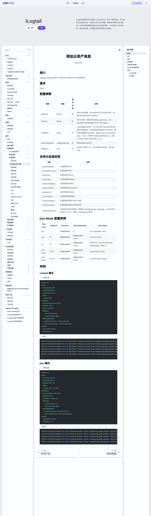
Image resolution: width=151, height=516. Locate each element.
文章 (83, 3)
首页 (67, 3)
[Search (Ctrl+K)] (146, 3)
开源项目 (75, 3)
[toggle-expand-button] (119, 50)
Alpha (42, 88)
